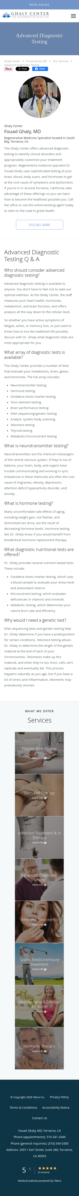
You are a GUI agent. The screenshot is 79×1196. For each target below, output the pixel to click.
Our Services (60, 61)
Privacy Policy (59, 1097)
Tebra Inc (38, 1097)
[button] (39, 5)
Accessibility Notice (56, 1107)
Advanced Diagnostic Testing (21, 65)
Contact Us (39, 1118)
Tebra (57, 1181)
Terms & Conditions (23, 1107)
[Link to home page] (33, 15)
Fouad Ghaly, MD (36, 61)
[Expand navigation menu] (73, 16)
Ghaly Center (12, 61)
